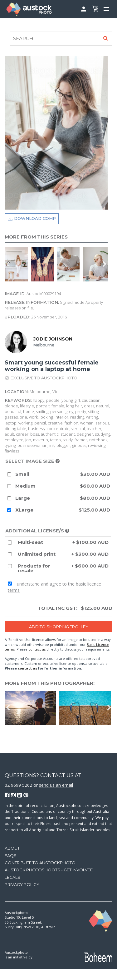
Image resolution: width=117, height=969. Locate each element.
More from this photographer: (50, 683)
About (12, 848)
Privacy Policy (22, 884)
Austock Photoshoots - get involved (49, 869)
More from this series (36, 237)
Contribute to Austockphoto (40, 862)
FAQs (11, 855)
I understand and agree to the (54, 587)
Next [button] (104, 264)
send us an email (56, 785)
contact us (37, 649)
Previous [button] (8, 264)
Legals (12, 877)
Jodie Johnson (52, 339)
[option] (18, 264)
